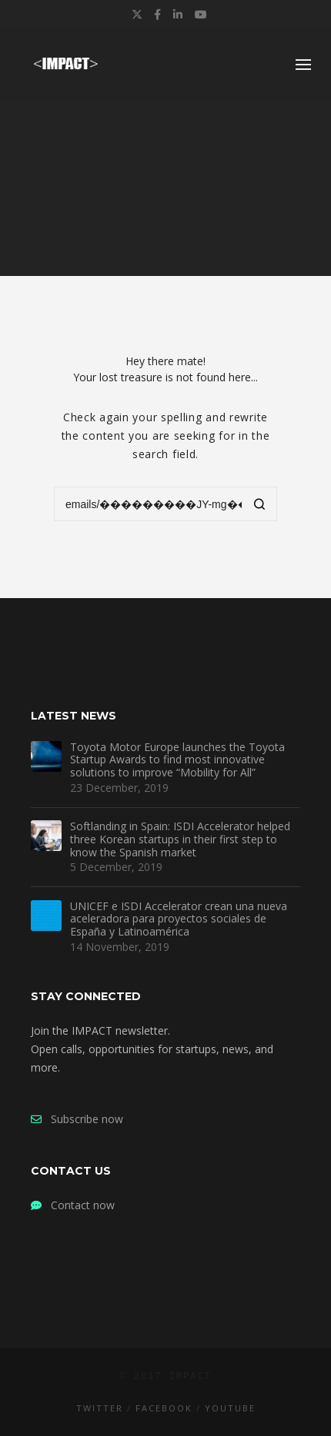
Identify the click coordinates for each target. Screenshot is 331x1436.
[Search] (259, 505)
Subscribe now (77, 1119)
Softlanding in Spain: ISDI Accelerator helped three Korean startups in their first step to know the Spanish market (180, 839)
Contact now (73, 1205)
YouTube (230, 1408)
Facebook (163, 1408)
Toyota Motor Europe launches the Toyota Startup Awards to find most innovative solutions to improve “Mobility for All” (177, 760)
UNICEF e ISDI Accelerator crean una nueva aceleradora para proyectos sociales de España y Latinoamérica (178, 919)
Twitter (99, 1408)
